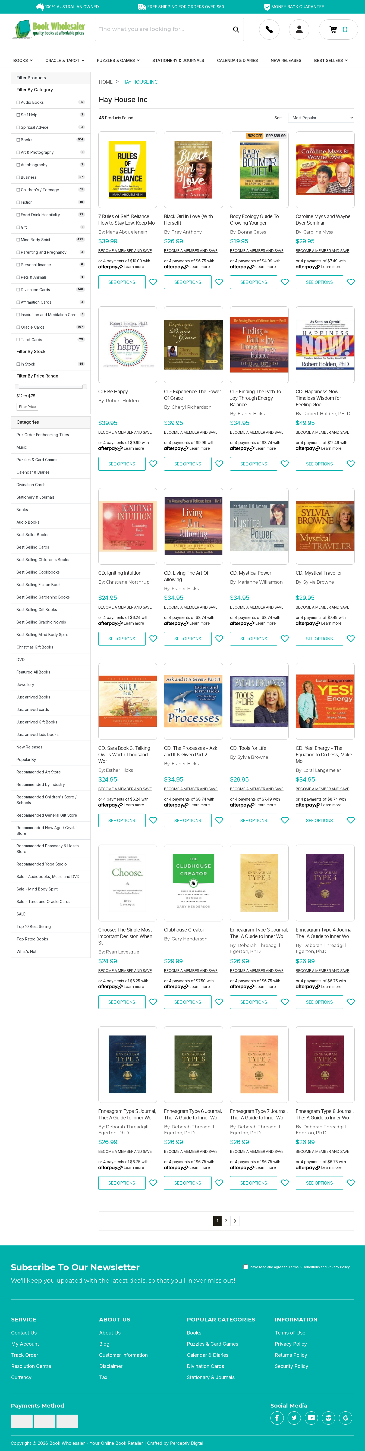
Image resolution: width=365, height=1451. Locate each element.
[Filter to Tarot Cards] (50, 339)
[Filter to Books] (50, 139)
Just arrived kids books (38, 734)
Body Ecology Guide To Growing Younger (254, 219)
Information (296, 1319)
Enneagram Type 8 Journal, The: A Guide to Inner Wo (325, 1114)
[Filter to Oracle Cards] (50, 327)
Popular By (26, 759)
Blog (104, 1344)
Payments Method (37, 1405)
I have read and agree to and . (296, 1266)
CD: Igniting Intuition (119, 573)
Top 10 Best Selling (34, 926)
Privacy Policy (339, 1267)
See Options (121, 282)
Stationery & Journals (178, 60)
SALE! (21, 914)
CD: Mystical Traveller (319, 573)
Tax (103, 1377)
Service (23, 1319)
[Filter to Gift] (50, 227)
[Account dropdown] (269, 29)
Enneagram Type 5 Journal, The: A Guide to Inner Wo (127, 1114)
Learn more (134, 266)
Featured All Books (33, 672)
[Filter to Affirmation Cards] (50, 302)
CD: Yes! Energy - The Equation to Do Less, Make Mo (324, 755)
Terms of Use (290, 1333)
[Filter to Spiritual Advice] (50, 127)
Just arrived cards (33, 709)
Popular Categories (221, 1319)
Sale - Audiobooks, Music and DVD (48, 876)
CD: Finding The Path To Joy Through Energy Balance (255, 398)
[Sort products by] (321, 117)
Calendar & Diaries (237, 60)
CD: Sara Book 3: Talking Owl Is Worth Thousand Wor (124, 755)
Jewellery (25, 684)
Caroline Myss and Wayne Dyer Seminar (323, 219)
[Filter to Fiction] (50, 202)
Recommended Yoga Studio (42, 864)
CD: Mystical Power (250, 573)
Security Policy (291, 1366)
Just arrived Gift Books (37, 722)
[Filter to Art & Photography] (50, 152)
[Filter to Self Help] (50, 114)
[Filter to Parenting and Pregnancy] (50, 252)
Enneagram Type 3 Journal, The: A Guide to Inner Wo (259, 933)
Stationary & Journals (211, 1377)
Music (22, 447)
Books (23, 60)
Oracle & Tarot (64, 60)
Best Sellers (331, 60)
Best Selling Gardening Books (43, 597)
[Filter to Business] (50, 177)
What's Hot (26, 951)
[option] (67, 7)
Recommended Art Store (39, 772)
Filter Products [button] (31, 77)
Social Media (288, 1405)
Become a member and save (125, 251)
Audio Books (28, 522)
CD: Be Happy (113, 391)
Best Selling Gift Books (37, 609)
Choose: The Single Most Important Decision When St (125, 936)
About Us (114, 1319)
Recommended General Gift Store (47, 815)
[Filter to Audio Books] (50, 102)
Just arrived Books (33, 697)
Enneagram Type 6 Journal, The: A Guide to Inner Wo (193, 1114)
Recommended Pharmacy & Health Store (48, 848)
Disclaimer (110, 1366)
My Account (25, 1344)
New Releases (286, 60)
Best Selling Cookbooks (38, 572)
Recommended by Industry (41, 784)
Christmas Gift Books (35, 647)
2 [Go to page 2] (226, 1221)
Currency (21, 1377)
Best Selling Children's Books (43, 559)
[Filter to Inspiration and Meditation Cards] (50, 314)
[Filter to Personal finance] (50, 264)
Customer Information (123, 1355)
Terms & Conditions (304, 1267)
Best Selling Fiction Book (39, 584)
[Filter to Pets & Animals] (50, 277)
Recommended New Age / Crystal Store (47, 830)
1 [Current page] (217, 1221)
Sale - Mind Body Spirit (37, 889)
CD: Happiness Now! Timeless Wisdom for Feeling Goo (318, 398)
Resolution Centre (31, 1366)
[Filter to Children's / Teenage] (50, 189)
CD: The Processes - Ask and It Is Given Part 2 (190, 751)
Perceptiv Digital (186, 1443)
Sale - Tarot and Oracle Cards (43, 901)
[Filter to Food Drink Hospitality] (50, 214)
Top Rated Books (32, 939)
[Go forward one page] (235, 1221)
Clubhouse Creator (184, 929)
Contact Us (24, 1333)
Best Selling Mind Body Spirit (42, 634)
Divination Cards (31, 484)
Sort (278, 117)
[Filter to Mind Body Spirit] (50, 239)
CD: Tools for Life (248, 748)
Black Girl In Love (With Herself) (188, 219)
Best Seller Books (32, 534)
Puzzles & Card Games (37, 459)
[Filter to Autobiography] (50, 164)
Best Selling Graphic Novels (41, 622)
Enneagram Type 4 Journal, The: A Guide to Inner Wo (325, 933)
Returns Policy (291, 1355)
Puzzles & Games (118, 60)
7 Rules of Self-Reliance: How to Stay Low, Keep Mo (126, 219)
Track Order (24, 1355)
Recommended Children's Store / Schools (47, 800)
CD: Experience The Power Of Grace (192, 395)
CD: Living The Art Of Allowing (186, 576)
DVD (21, 659)
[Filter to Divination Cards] (50, 289)
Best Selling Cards (33, 547)
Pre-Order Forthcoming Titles (43, 434)
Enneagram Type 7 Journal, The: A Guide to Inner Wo (259, 1114)
